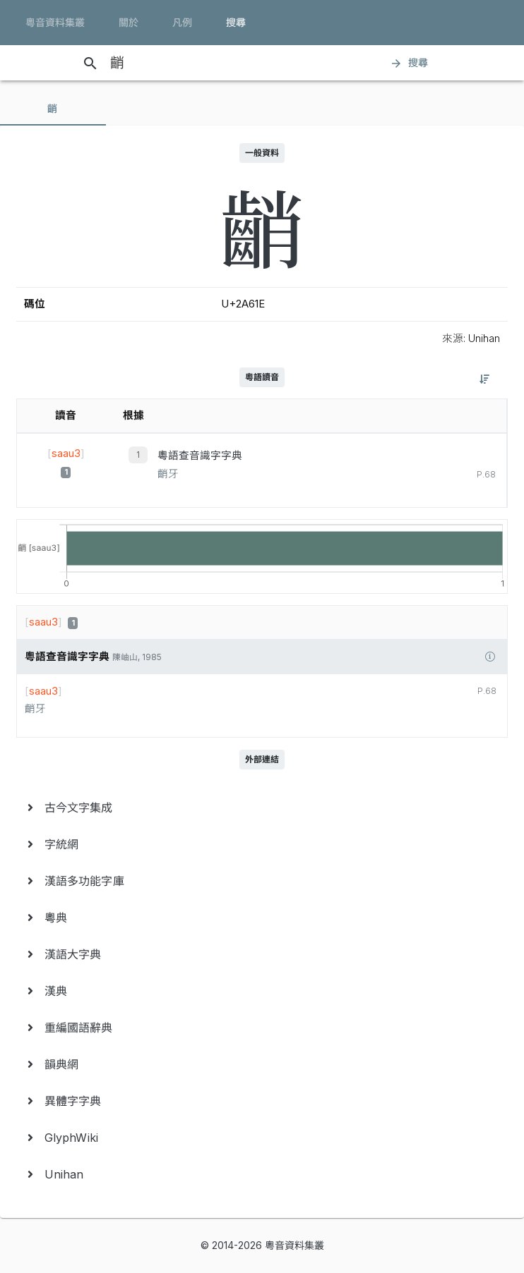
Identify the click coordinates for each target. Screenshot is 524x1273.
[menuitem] (262, 807)
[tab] (53, 109)
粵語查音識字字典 (199, 455)
